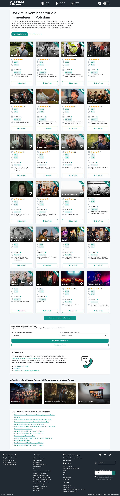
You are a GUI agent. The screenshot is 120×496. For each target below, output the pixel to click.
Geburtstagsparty (38, 460)
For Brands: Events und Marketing (72, 458)
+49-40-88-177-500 (21, 366)
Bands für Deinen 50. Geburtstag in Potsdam (28, 431)
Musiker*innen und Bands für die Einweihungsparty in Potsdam (34, 427)
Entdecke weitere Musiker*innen (60, 318)
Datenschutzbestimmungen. (104, 479)
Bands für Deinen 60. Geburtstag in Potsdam (28, 434)
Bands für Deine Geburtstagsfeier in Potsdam (29, 424)
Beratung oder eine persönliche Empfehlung (25, 358)
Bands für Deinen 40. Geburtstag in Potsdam (28, 445)
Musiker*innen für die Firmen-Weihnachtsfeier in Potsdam (33, 438)
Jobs (64, 473)
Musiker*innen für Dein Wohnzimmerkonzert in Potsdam (32, 420)
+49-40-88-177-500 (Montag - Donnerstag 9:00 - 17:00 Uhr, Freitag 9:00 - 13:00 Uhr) (74, 489)
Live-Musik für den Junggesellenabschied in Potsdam (31, 422)
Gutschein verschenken (9, 464)
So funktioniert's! (34, 34)
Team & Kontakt (67, 466)
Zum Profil (22, 83)
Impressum (91, 494)
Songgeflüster (67, 460)
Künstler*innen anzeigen (60, 341)
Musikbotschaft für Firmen (40, 475)
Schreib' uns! (18, 368)
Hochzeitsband (37, 462)
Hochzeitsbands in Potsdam (23, 429)
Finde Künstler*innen (19, 34)
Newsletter (66, 479)
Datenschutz (99, 494)
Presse (65, 475)
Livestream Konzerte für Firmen (42, 480)
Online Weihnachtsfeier (39, 473)
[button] (106, 3)
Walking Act (36, 490)
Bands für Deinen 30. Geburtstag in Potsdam (28, 443)
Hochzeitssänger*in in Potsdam (24, 436)
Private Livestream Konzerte (41, 482)
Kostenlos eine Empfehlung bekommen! (26, 371)
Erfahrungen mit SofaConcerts (71, 468)
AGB (104, 494)
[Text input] (103, 473)
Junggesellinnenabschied (40, 486)
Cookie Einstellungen (113, 494)
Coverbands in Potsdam (22, 441)
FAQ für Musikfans (8, 460)
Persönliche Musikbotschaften (41, 477)
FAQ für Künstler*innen (10, 458)
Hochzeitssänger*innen (39, 464)
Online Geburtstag (38, 484)
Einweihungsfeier (38, 488)
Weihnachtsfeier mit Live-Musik (42, 471)
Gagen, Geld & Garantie (9, 462)
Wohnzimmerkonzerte (39, 458)
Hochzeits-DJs (37, 467)
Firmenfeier (36, 469)
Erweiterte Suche (60, 345)
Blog (64, 470)
